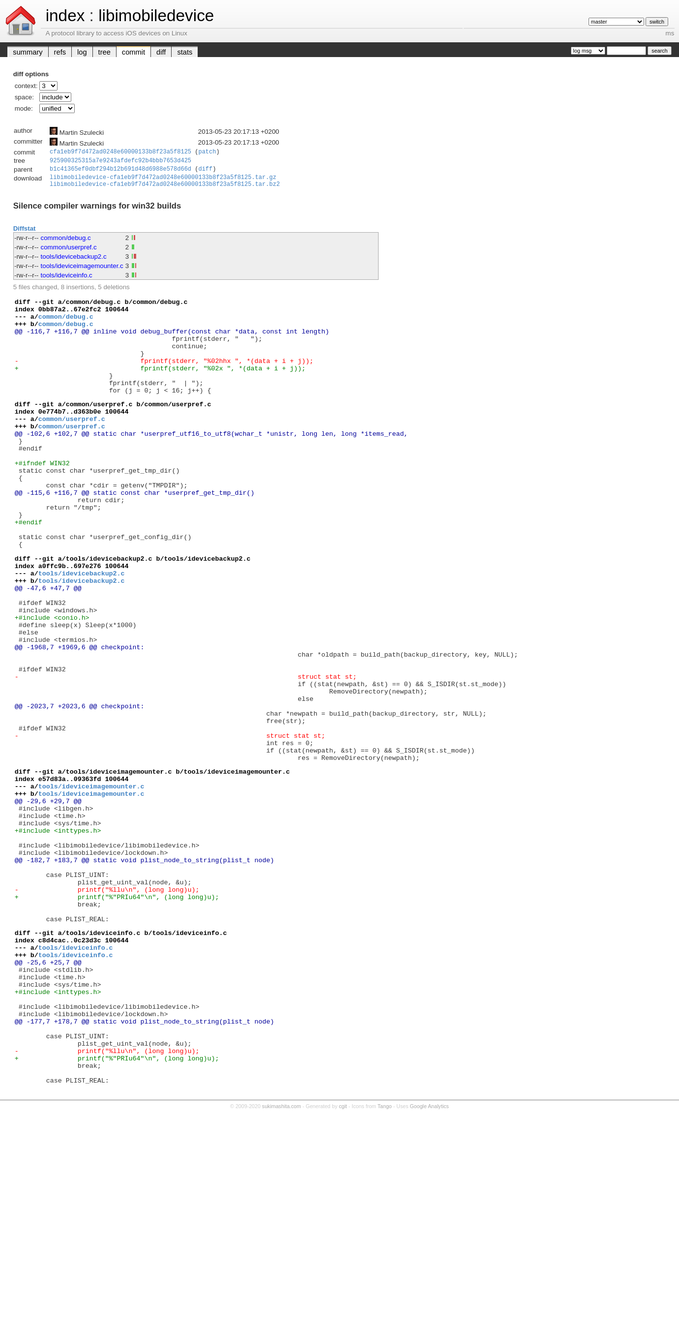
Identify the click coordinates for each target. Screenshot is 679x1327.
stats (184, 52)
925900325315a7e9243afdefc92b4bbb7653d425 (120, 162)
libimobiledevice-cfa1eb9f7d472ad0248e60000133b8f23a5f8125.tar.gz (163, 181)
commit (133, 52)
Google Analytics (429, 1264)
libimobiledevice (156, 15)
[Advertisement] (340, 1296)
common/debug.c (66, 243)
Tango (385, 1264)
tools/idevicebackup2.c (74, 262)
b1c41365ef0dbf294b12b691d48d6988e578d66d (120, 171)
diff (161, 52)
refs (60, 52)
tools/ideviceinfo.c (66, 280)
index (65, 15)
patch (207, 152)
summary (27, 52)
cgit (343, 1264)
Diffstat (24, 234)
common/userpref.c (69, 252)
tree (104, 52)
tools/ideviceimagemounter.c (82, 271)
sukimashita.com (281, 1264)
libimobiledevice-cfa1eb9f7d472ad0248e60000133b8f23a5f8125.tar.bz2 (165, 189)
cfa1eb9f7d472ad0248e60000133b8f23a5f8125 (120, 152)
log (82, 52)
